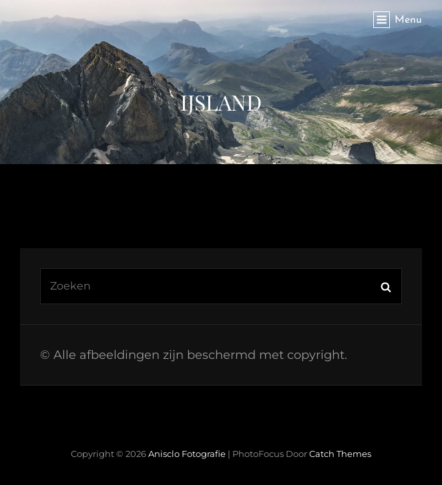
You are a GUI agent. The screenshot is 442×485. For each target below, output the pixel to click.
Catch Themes (340, 453)
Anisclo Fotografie (187, 453)
